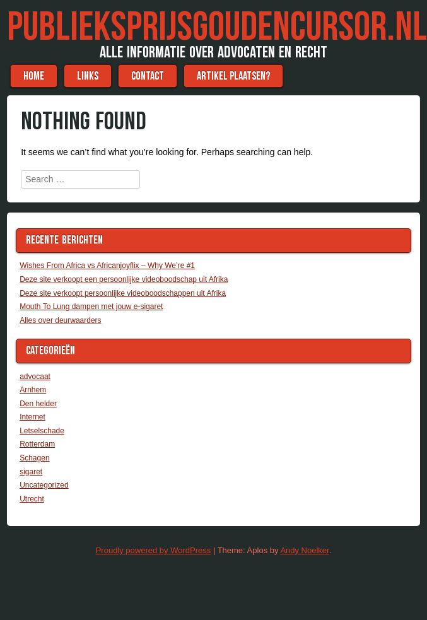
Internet (32, 416)
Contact (147, 76)
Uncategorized (44, 485)
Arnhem (33, 389)
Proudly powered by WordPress (153, 550)
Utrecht (32, 498)
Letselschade (42, 430)
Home (33, 76)
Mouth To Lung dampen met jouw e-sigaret (91, 306)
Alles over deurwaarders (60, 320)
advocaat (35, 376)
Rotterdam (37, 444)
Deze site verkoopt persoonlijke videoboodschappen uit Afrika (123, 293)
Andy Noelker (304, 550)
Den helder (38, 403)
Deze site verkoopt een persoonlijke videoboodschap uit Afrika (124, 279)
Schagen (34, 457)
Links (87, 76)
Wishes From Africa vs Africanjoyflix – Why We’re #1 (107, 265)
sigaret (31, 471)
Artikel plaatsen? (233, 76)
